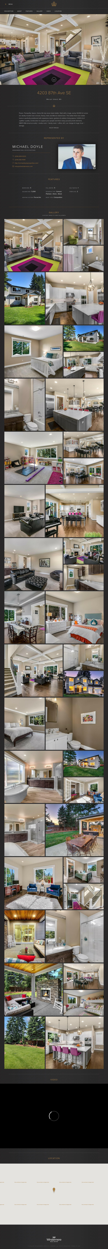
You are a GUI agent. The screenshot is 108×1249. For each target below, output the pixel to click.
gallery (40, 11)
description (8, 11)
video (49, 11)
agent (19, 11)
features (29, 11)
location (58, 11)
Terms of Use (75, 1246)
